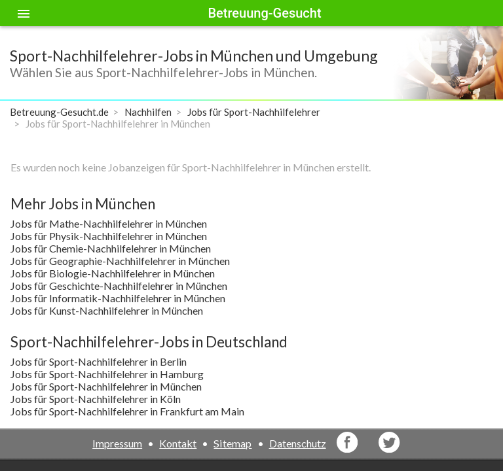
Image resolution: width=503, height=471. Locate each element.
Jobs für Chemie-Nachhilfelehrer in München (110, 248)
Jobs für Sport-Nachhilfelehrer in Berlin (98, 361)
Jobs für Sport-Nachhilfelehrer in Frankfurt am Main (127, 411)
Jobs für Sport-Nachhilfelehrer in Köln (95, 398)
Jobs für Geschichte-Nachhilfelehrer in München (118, 285)
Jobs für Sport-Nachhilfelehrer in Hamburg (107, 374)
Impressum (117, 443)
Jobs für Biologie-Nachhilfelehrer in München (112, 273)
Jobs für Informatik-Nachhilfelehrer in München (117, 298)
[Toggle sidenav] (23, 13)
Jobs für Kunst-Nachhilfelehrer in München (106, 310)
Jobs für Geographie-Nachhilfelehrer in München (120, 260)
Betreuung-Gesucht (264, 13)
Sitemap (233, 443)
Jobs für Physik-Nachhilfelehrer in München (108, 236)
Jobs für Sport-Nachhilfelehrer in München (106, 386)
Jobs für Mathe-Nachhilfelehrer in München (108, 223)
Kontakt (177, 443)
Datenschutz (297, 443)
